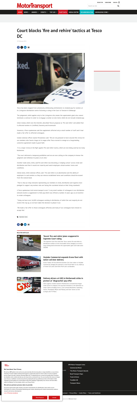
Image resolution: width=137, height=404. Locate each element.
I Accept (54, 397)
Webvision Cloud (72, 399)
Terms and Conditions (94, 393)
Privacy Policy (73, 393)
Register (100, 2)
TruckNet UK (74, 380)
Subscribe (108, 2)
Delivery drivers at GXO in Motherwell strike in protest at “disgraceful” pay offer (63, 279)
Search (118, 5)
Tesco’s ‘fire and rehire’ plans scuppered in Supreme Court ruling (61, 237)
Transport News (75, 383)
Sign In (115, 2)
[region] (32, 381)
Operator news (23, 217)
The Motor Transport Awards (79, 371)
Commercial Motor (76, 368)
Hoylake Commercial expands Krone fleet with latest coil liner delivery (63, 258)
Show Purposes (40, 397)
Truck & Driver (74, 377)
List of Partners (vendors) (11, 393)
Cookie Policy (82, 393)
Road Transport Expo (76, 374)
